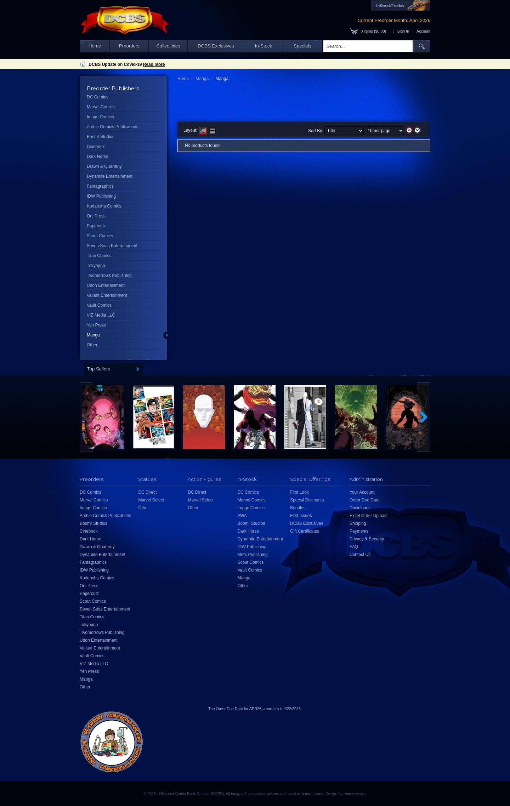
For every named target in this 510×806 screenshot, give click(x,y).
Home (95, 46)
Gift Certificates (304, 531)
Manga (93, 335)
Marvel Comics (101, 106)
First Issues (301, 515)
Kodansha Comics (104, 206)
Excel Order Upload (368, 515)
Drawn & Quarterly (104, 166)
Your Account (362, 492)
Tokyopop (96, 265)
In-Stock (263, 46)
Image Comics (100, 116)
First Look (299, 492)
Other (92, 344)
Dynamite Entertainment (109, 176)
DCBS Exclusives (216, 46)
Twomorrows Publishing (109, 275)
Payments (359, 531)
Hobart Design (355, 794)
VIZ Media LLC (101, 315)
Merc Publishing (252, 554)
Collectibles (168, 46)
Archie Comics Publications (112, 126)
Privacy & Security (367, 539)
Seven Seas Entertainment (112, 245)
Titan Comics (99, 255)
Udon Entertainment (106, 285)
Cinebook (96, 146)
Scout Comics (100, 235)
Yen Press (96, 325)
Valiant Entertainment (107, 295)
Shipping (358, 523)
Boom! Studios (100, 136)
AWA (241, 515)
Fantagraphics (100, 186)
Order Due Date (365, 500)
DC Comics (97, 97)
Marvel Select (151, 500)
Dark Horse (97, 156)
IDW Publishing (101, 196)
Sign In (403, 31)
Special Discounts (307, 500)
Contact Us (360, 554)
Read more (154, 64)
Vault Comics (99, 305)
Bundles (297, 507)
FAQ (354, 546)
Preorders (129, 46)
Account (423, 31)
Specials (302, 46)
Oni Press (96, 216)
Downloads (360, 507)
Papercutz (96, 225)
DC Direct (147, 492)
